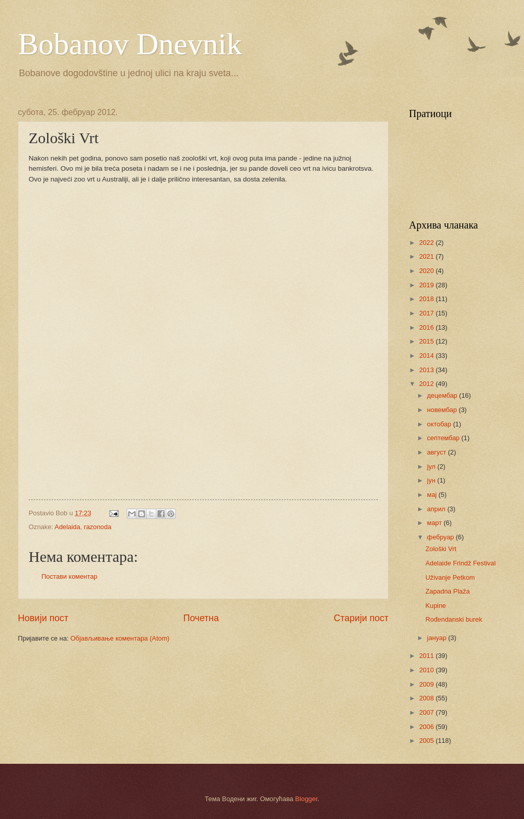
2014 (427, 355)
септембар (444, 438)
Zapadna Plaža (447, 591)
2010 (427, 670)
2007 (427, 712)
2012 (427, 384)
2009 (427, 684)
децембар (443, 395)
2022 (427, 242)
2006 (427, 727)
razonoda (97, 527)
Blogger (306, 799)
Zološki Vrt (440, 549)
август (437, 452)
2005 (427, 740)
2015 (427, 341)
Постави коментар (69, 576)
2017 (427, 313)
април (437, 509)
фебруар (441, 537)
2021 (427, 256)
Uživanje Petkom (450, 577)
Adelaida (67, 527)
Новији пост (43, 618)
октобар (440, 424)
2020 (427, 271)
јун (432, 480)
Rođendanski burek (453, 619)
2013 (427, 370)
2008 (427, 698)
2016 (427, 327)
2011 (427, 655)
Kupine (435, 605)
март (435, 523)
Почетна (201, 618)
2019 (427, 285)
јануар (437, 638)
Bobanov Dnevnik (130, 44)
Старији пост (361, 618)
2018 (427, 299)
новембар (443, 410)
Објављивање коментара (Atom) (120, 638)
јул (432, 466)
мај (432, 494)
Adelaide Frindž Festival (460, 563)
